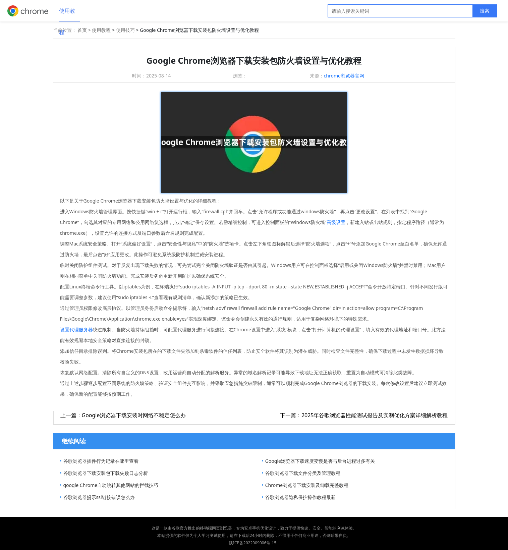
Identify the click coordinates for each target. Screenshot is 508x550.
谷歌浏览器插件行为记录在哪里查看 (100, 461)
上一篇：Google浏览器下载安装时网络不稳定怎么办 (123, 415)
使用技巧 (125, 30)
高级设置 (336, 222)
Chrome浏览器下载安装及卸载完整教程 (306, 485)
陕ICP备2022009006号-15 (252, 543)
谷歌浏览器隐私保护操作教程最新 (300, 497)
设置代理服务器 (76, 329)
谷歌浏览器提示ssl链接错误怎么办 (99, 497)
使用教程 (67, 14)
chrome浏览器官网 (344, 75)
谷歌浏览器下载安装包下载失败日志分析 (105, 473)
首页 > (84, 30)
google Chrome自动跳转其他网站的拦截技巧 (111, 485)
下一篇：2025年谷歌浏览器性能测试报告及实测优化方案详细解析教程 (364, 415)
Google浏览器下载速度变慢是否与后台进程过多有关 (320, 461)
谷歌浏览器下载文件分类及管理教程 (302, 473)
